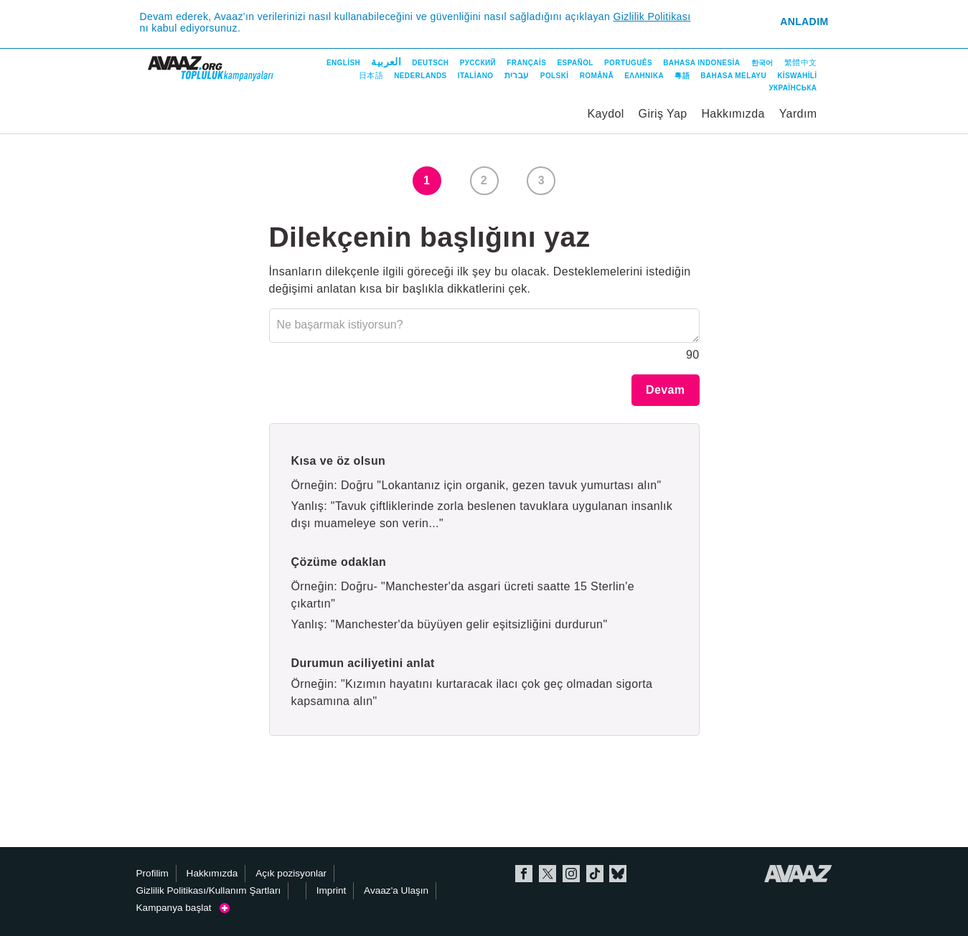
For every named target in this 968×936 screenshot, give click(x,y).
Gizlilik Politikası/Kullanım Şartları (208, 890)
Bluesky (617, 873)
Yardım (798, 114)
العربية (386, 61)
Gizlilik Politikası (651, 16)
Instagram (571, 873)
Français (526, 63)
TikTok (594, 873)
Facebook (523, 873)
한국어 (762, 63)
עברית (517, 75)
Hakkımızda (732, 114)
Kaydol (605, 114)
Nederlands (420, 76)
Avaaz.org (798, 873)
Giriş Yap (663, 114)
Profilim (152, 873)
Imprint (331, 890)
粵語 (682, 76)
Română (597, 76)
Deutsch (430, 63)
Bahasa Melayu (733, 76)
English (343, 63)
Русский (478, 63)
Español (575, 63)
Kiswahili (797, 76)
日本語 (371, 75)
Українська (793, 88)
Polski (554, 76)
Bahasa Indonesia (701, 63)
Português (628, 63)
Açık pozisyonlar (290, 873)
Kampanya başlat (183, 907)
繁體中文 (800, 62)
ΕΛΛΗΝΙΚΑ (644, 76)
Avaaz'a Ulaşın (396, 890)
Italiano (476, 76)
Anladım (804, 21)
